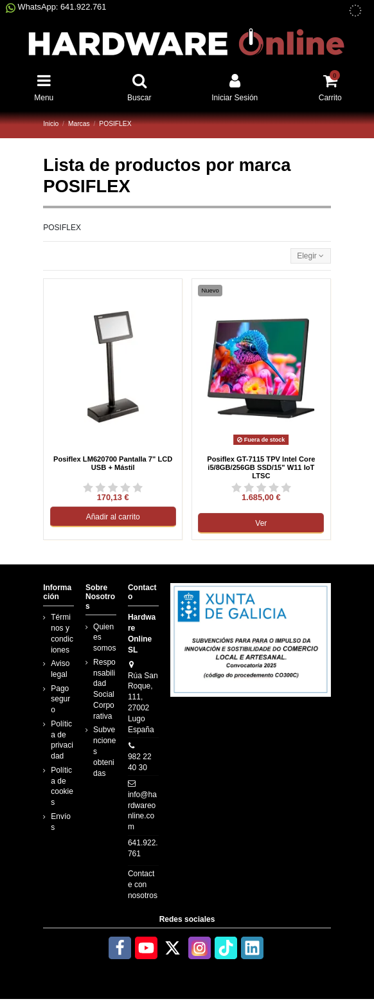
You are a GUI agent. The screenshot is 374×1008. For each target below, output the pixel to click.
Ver (261, 523)
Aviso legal (60, 669)
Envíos (61, 822)
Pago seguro (60, 699)
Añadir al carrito (113, 516)
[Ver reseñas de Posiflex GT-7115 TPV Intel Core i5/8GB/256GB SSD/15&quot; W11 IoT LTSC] (261, 487)
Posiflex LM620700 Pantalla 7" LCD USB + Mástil (112, 463)
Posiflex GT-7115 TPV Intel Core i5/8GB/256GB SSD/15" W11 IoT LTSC (261, 467)
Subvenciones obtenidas (104, 751)
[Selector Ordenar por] (310, 256)
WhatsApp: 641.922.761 (56, 7)
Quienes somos (104, 637)
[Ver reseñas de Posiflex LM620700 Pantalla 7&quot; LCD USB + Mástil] (113, 487)
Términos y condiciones (62, 633)
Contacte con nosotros (142, 884)
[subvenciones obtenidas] (355, 10)
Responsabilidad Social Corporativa (104, 689)
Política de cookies (62, 786)
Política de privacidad (62, 739)
